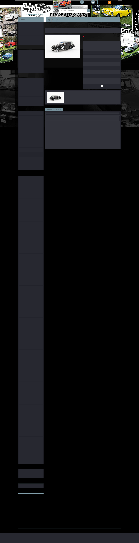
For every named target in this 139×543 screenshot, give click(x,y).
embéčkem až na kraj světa (26, 502)
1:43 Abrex (102, 151)
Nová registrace (100, 2)
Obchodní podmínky (62, 20)
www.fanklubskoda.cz (25, 499)
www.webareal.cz (37, 530)
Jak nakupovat (73, 20)
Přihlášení (87, 2)
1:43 (80, 151)
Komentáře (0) (85, 109)
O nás (53, 20)
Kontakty (81, 20)
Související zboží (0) (71, 109)
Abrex (76, 151)
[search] (88, 10)
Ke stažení (97, 109)
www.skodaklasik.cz (24, 500)
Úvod (47, 26)
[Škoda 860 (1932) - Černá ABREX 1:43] (62, 35)
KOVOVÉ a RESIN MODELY (56, 26)
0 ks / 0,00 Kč (115, 1)
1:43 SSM (95, 151)
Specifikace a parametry (54, 109)
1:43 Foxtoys (87, 151)
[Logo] (30, 10)
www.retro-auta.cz (24, 498)
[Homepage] (49, 19)
